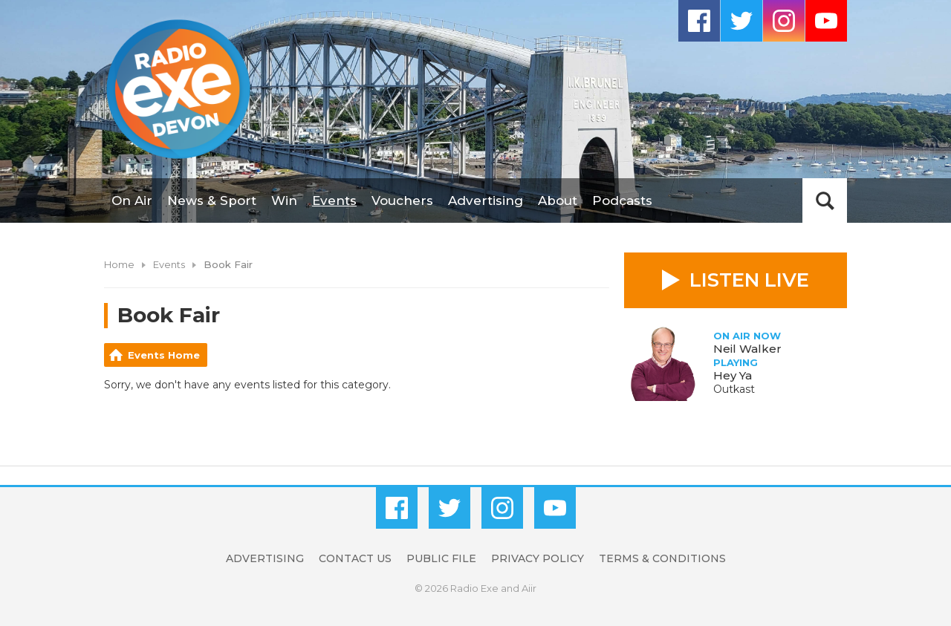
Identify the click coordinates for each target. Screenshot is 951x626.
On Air (131, 200)
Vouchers (402, 200)
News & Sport (211, 200)
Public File (441, 558)
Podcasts (622, 200)
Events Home (164, 355)
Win (284, 200)
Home (119, 264)
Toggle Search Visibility (824, 200)
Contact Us (355, 558)
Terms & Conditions (662, 558)
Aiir (529, 588)
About (557, 200)
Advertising (485, 200)
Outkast (734, 389)
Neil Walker (747, 349)
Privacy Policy (537, 558)
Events (334, 200)
